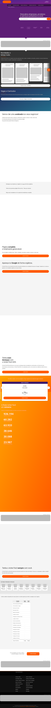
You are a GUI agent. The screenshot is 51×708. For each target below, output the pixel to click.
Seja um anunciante (18, 682)
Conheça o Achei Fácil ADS (30, 678)
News (31, 2)
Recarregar (27, 691)
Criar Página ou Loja (19, 678)
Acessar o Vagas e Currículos (26, 99)
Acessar (17, 691)
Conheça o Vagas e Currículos (20, 680)
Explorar (23, 2)
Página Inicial (20, 2)
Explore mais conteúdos (26, 85)
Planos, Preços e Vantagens (30, 680)
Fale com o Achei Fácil (29, 682)
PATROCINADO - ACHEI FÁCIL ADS (46, 40)
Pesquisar (27, 689)
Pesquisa (25, 2)
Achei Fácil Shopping (29, 687)
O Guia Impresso (18, 687)
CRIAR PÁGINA (26, 255)
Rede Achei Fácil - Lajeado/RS (24, 706)
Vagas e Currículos (28, 2)
